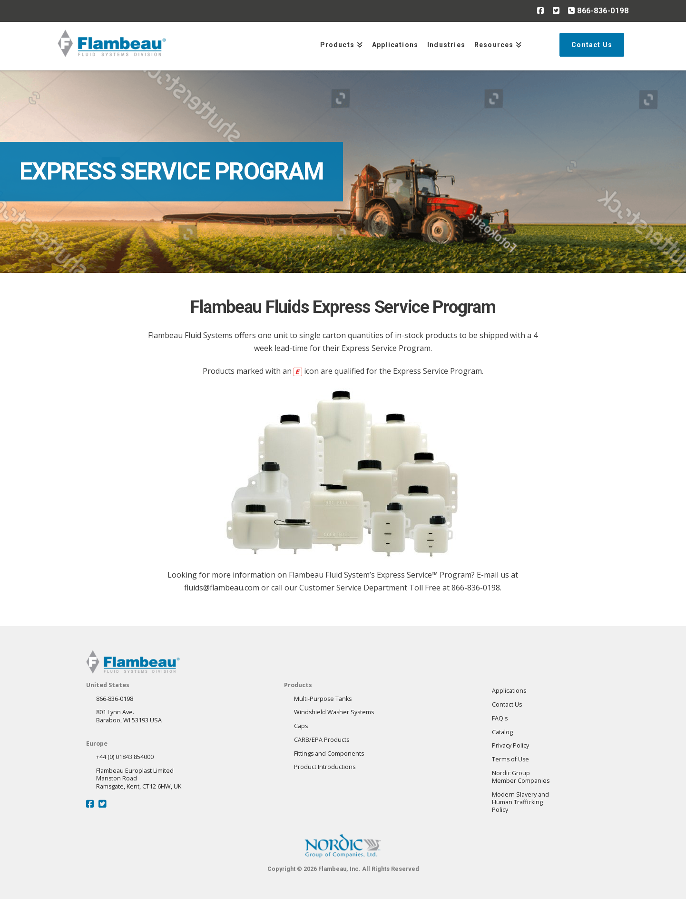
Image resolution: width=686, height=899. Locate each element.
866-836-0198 (598, 10)
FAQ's (500, 718)
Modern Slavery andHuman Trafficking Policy (520, 802)
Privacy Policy (510, 745)
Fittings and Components (329, 753)
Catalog (502, 732)
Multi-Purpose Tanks (323, 699)
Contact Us (507, 704)
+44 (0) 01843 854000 (125, 757)
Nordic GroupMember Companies (520, 777)
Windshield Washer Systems (334, 712)
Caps (301, 726)
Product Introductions (324, 767)
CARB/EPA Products (321, 740)
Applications (509, 691)
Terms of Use (510, 759)
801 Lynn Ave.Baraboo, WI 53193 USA (129, 716)
